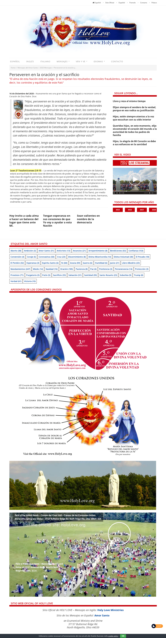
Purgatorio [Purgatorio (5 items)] (33, 275)
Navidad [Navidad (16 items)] (52, 269)
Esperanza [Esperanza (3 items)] (33, 263)
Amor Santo (101, 615)
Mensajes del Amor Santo (28, 67)
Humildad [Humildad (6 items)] (101, 263)
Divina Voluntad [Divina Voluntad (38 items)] (123, 256)
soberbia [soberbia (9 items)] (125, 275)
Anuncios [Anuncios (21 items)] (79, 250)
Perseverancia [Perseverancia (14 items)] (123, 269)
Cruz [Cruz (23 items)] (61, 256)
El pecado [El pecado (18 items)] (142, 256)
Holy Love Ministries (110, 610)
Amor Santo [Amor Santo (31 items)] (46, 250)
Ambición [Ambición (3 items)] (30, 250)
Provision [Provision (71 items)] (17, 275)
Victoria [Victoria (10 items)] (30, 281)
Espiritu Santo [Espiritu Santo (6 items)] (50, 263)
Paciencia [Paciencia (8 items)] (82, 269)
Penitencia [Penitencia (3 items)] (105, 269)
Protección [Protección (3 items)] (141, 269)
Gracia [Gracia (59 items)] (75, 263)
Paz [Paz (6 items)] (93, 269)
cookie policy (113, 636)
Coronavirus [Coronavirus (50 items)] (46, 256)
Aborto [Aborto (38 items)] (15, 250)
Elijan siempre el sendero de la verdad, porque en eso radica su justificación (134, 109)
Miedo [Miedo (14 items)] (38, 269)
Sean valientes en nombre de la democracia (88, 219)
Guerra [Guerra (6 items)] (87, 263)
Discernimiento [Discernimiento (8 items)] (77, 256)
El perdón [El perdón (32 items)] (17, 263)
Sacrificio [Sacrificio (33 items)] (59, 275)
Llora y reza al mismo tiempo (129, 101)
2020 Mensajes (46, 67)
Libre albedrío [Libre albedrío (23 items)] (131, 263)
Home (13, 67)
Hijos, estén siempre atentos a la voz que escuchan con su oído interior (133, 118)
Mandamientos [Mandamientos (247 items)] (20, 269)
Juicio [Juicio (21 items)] (114, 263)
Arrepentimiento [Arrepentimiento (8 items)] (97, 250)
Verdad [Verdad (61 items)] (15, 281)
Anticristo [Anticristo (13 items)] (63, 250)
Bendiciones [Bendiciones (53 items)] (118, 250)
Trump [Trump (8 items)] (138, 275)
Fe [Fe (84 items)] (64, 263)
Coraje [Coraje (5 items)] (31, 256)
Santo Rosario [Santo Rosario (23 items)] (108, 275)
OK (123, 636)
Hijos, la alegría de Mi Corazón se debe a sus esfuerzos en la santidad (134, 143)
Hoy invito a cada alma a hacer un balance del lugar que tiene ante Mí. (24, 220)
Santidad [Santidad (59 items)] (90, 275)
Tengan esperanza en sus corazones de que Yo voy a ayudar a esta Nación (57, 220)
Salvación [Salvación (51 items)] (75, 275)
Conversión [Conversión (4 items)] (17, 256)
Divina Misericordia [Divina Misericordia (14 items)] (99, 256)
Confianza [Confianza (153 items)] (136, 250)
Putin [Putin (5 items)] (46, 275)
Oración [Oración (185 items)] (66, 269)
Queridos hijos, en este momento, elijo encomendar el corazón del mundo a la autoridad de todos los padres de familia (135, 130)
